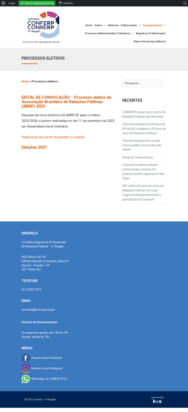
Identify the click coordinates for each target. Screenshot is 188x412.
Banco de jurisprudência (150, 41)
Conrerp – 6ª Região (44, 399)
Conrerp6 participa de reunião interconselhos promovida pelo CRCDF (141, 145)
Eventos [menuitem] (66, 3)
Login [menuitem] (11, 3)
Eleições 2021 (34, 147)
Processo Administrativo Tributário (109, 33)
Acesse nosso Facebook (42, 357)
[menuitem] (3, 3)
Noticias (113, 25)
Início (88, 25)
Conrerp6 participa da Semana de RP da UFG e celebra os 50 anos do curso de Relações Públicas (144, 128)
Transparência (154, 25)
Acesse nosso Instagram (42, 368)
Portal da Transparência (137, 157)
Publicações (131, 25)
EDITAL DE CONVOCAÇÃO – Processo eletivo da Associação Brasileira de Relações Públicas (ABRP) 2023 (66, 102)
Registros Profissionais (151, 33)
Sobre (100, 25)
